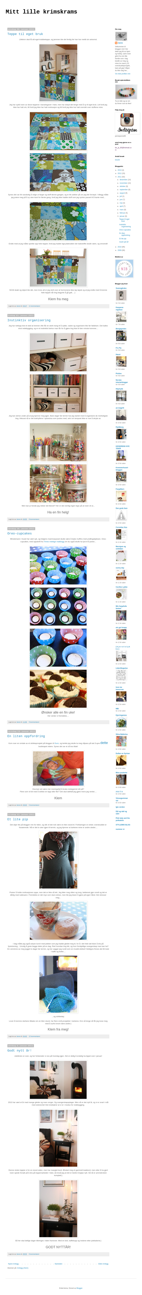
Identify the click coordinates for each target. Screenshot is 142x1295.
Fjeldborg (120, 427)
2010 (120, 247)
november (124, 183)
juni (121, 200)
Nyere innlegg (13, 1264)
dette (104, 743)
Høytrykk (119, 389)
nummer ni (120, 829)
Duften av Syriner (123, 753)
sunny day (120, 568)
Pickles (119, 374)
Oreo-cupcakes (19, 533)
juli (121, 196)
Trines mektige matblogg (54, 542)
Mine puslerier (121, 773)
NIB (117, 709)
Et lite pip (17, 819)
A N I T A (119, 792)
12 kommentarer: (35, 1036)
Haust (118, 354)
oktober (123, 186)
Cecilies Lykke (121, 587)
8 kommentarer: (34, 519)
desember (124, 180)
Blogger (79, 1288)
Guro (57, 743)
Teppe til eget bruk (25, 34)
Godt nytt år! (19, 1051)
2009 (120, 250)
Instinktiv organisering (29, 320)
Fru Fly (118, 348)
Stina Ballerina (122, 734)
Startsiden (58, 1264)
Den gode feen (122, 508)
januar (122, 216)
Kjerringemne (121, 715)
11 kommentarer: (35, 306)
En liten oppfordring (26, 736)
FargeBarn (120, 489)
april (121, 206)
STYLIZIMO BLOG (123, 825)
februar (123, 213)
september (124, 190)
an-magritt (120, 408)
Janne (120, 43)
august (122, 193)
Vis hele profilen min (122, 74)
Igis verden (120, 807)
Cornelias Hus (121, 527)
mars (122, 210)
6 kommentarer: (34, 805)
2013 (120, 170)
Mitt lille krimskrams (41, 12)
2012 (120, 173)
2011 (120, 177)
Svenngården (121, 288)
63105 (117, 160)
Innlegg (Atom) (22, 1268)
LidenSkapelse (122, 668)
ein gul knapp (121, 628)
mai (121, 203)
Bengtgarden (121, 329)
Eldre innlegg (103, 1264)
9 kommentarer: (34, 722)
